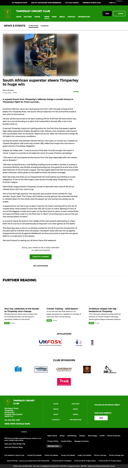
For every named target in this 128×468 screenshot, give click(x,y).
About (62, 436)
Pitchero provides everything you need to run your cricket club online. (22, 439)
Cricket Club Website (51, 455)
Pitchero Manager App (116, 455)
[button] (18, 17)
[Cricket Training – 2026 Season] (64, 295)
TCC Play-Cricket (72, 3)
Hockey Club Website (68, 455)
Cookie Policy (66, 441)
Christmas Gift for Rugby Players (85, 461)
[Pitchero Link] (121, 3)
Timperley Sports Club (91, 3)
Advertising (71, 436)
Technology (92, 436)
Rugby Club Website (84, 455)
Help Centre (52, 436)
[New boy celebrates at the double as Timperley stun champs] (22, 295)
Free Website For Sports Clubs (14, 455)
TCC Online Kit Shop (19, 3)
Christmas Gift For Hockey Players (109, 461)
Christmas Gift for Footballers (61, 461)
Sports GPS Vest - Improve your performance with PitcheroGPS (28, 461)
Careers (82, 436)
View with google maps (17, 424)
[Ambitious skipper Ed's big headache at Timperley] (106, 295)
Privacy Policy (52, 441)
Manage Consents (81, 441)
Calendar (39, 26)
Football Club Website (34, 455)
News (31, 26)
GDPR (102, 436)
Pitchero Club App (100, 455)
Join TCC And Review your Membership (46, 3)
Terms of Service (113, 436)
